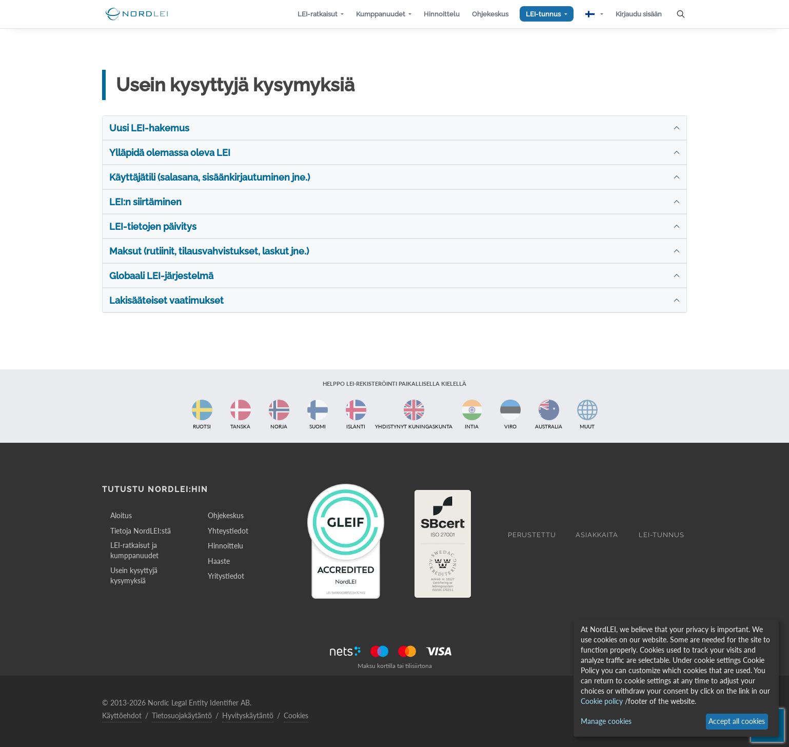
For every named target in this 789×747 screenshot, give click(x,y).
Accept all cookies (736, 721)
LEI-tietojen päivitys (152, 226)
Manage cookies (606, 721)
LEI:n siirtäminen (145, 201)
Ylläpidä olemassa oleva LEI (169, 152)
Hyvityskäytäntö (247, 715)
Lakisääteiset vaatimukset (166, 300)
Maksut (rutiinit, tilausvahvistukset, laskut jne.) (209, 251)
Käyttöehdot (122, 715)
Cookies (296, 715)
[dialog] (676, 678)
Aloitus (121, 515)
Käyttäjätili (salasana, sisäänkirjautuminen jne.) (209, 177)
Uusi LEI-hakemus (149, 128)
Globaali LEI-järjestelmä (161, 275)
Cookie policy (602, 701)
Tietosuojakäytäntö (182, 715)
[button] (320, 14)
